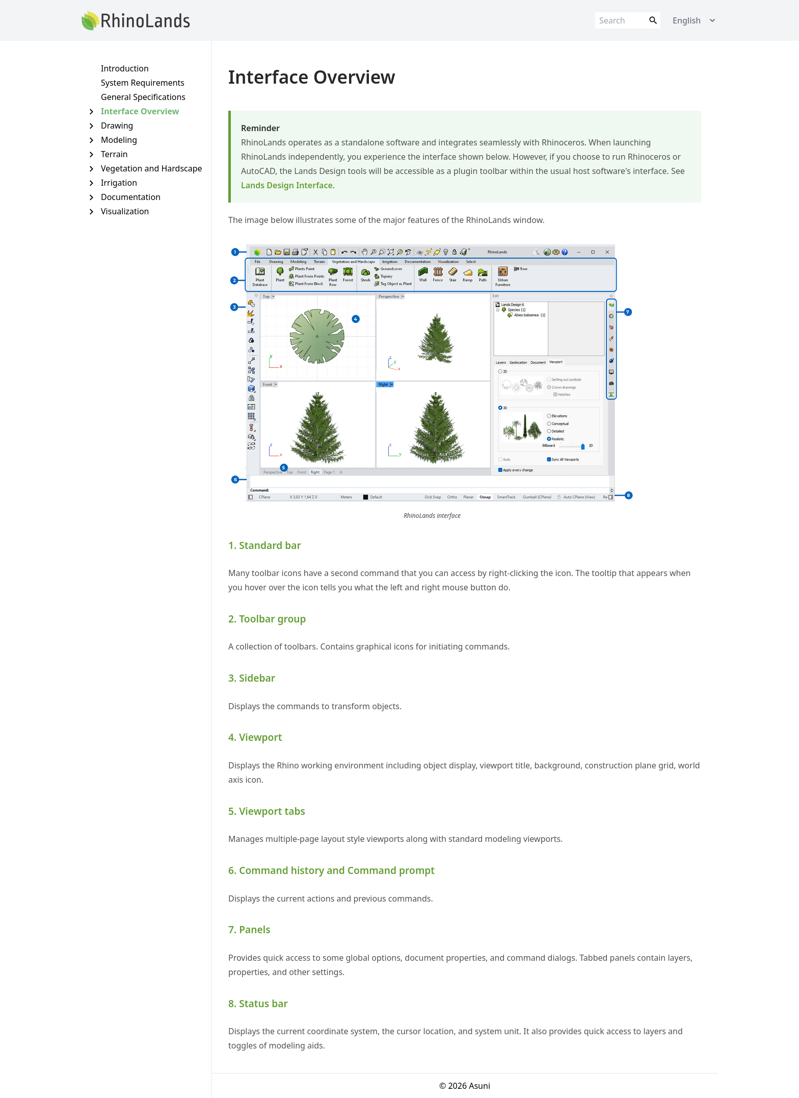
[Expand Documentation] (91, 197)
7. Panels (249, 929)
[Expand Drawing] (91, 125)
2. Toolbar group (267, 619)
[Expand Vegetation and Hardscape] (91, 168)
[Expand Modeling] (91, 140)
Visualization (125, 211)
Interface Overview (140, 111)
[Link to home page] (136, 20)
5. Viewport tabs (266, 811)
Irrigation (119, 182)
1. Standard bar (264, 545)
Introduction (125, 68)
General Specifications (143, 97)
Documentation (131, 197)
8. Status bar (258, 1003)
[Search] (627, 20)
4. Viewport (255, 737)
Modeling (119, 139)
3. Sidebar (251, 678)
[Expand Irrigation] (91, 183)
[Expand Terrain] (91, 154)
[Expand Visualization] (91, 211)
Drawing (117, 125)
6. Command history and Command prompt (331, 870)
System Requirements (142, 82)
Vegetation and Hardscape (151, 168)
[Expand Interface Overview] (91, 111)
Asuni (479, 1085)
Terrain (114, 154)
